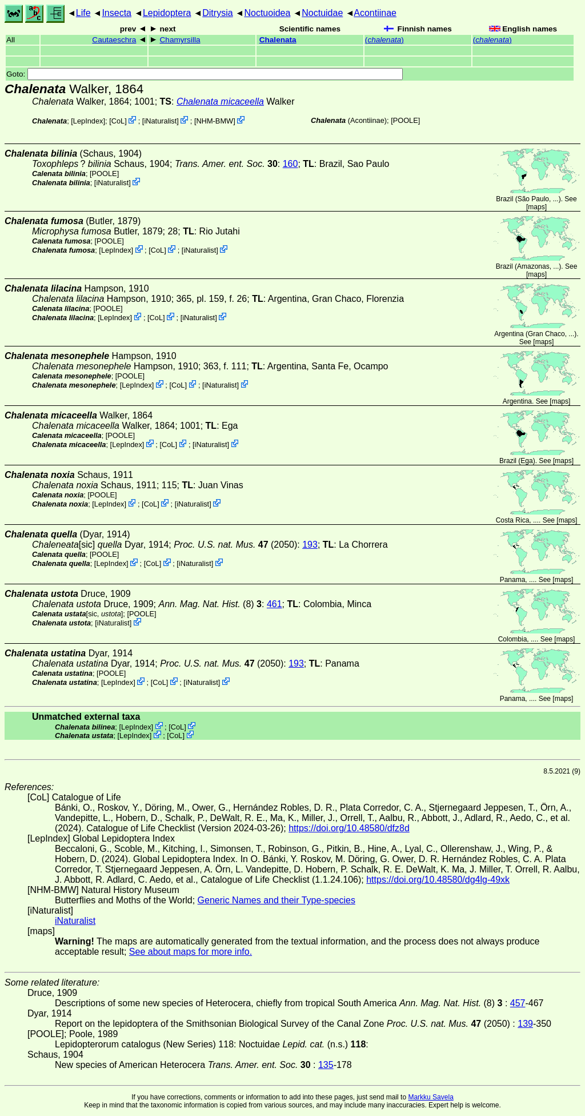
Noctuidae (322, 13)
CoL (118, 121)
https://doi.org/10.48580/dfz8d (349, 828)
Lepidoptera (167, 13)
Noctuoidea (267, 13)
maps (536, 207)
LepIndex (88, 121)
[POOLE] (405, 120)
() (384, 39)
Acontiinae (375, 13)
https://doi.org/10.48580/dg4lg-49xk (438, 879)
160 (290, 164)
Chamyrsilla (180, 39)
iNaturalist (160, 121)
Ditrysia (217, 13)
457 (518, 1003)
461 (274, 604)
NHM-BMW (214, 121)
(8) (210, 604)
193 (310, 544)
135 (326, 1065)
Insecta (116, 13)
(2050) (235, 544)
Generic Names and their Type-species (276, 900)
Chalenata (277, 39)
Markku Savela (430, 1097)
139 (525, 1024)
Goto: (204, 74)
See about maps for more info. (190, 951)
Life (83, 13)
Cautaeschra (114, 39)
